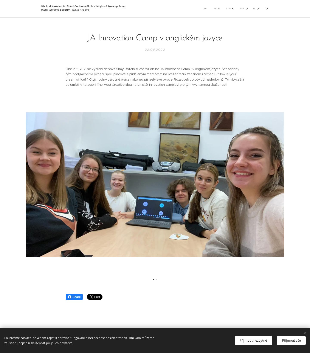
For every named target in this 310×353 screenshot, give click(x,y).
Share (74, 297)
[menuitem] (172, 8)
